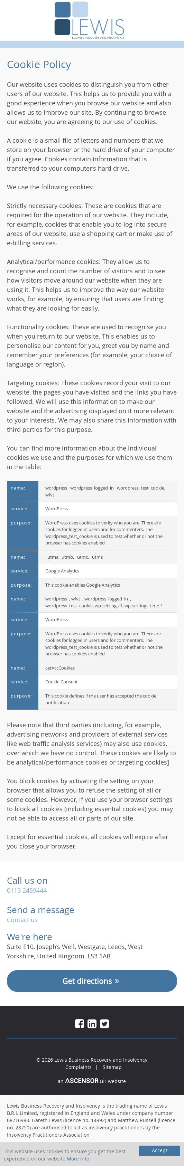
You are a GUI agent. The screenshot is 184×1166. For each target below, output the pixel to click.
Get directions (92, 981)
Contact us (22, 920)
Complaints (78, 1067)
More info (78, 1159)
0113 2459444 (27, 890)
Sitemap (112, 1067)
